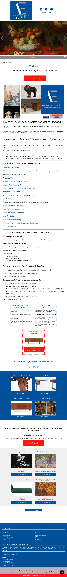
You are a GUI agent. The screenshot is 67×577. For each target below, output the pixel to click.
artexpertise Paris (18, 283)
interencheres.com (40, 317)
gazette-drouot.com (40, 318)
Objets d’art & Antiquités (12, 185)
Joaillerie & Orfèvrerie (11, 192)
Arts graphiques (9, 178)
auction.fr (50, 317)
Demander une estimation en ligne (14, 276)
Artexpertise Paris (8, 131)
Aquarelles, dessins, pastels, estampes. (15, 181)
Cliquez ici (6, 296)
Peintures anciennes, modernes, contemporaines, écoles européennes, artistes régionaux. (32, 171)
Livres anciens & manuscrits (13, 212)
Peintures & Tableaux (11, 167)
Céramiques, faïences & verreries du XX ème (20, 223)
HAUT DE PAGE (33, 510)
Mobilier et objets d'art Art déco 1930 (17, 174)
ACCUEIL (31, 57)
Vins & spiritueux (9, 227)
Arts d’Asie (7, 199)
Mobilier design (9, 216)
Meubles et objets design (13, 220)
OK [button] (62, 572)
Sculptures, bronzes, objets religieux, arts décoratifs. (19, 188)
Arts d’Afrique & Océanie (13, 205)
